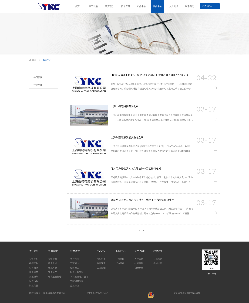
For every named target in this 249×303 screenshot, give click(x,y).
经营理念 (109, 6)
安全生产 (52, 272)
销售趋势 (33, 272)
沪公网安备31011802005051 (186, 293)
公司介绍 (33, 259)
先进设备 (74, 268)
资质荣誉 (33, 285)
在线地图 (157, 263)
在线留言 (157, 259)
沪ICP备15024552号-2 (97, 293)
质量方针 (52, 263)
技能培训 (139, 263)
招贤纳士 (139, 268)
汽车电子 (101, 259)
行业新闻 (38, 85)
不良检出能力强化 (79, 277)
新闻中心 (157, 6)
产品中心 (141, 6)
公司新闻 (38, 77)
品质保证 (74, 285)
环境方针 (52, 268)
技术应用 (125, 6)
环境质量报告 (54, 277)
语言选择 (210, 6)
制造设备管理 (77, 272)
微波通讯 (101, 263)
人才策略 (139, 259)
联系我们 (189, 6)
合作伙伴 (33, 268)
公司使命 (52, 259)
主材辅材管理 (77, 281)
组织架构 (33, 263)
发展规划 (33, 277)
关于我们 (93, 6)
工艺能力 (74, 263)
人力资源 (173, 6)
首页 (77, 6)
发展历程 (33, 281)
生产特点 (74, 259)
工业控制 (101, 268)
